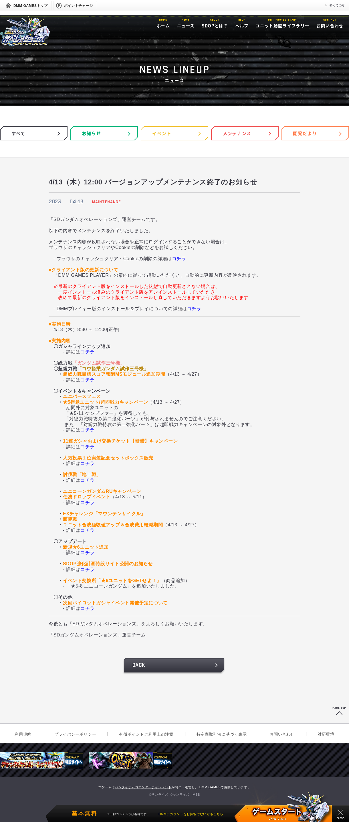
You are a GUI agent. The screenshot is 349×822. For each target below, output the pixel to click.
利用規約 (23, 734)
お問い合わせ (282, 734)
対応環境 (326, 734)
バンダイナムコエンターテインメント (143, 787)
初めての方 (337, 5)
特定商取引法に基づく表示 (222, 734)
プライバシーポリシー (75, 734)
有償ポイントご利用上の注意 (146, 734)
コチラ (179, 258)
